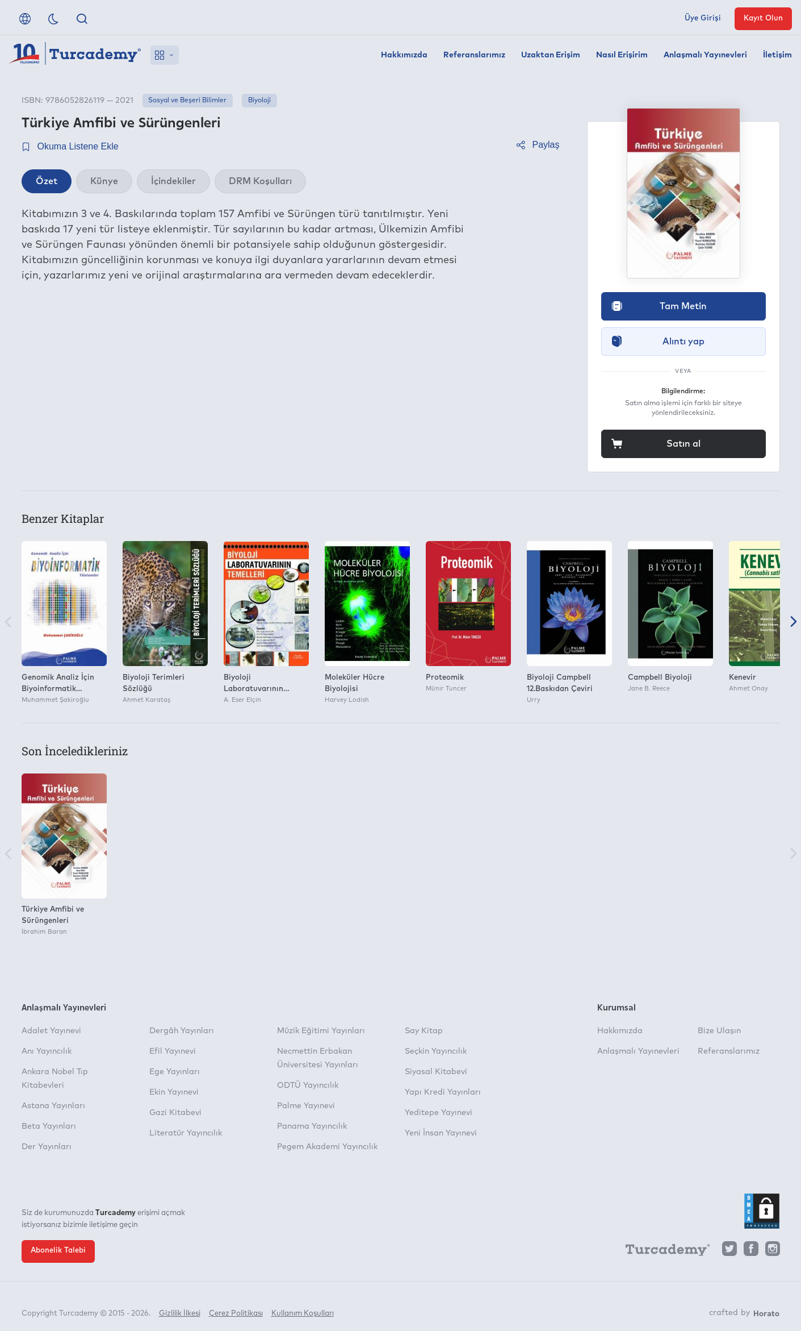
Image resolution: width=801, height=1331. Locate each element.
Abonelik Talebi (58, 1250)
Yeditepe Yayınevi (438, 1113)
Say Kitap (424, 1031)
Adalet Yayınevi (51, 1031)
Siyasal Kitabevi (436, 1072)
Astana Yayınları (53, 1106)
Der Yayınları (47, 1147)
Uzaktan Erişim (550, 55)
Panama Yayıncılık (312, 1126)
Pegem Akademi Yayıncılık (327, 1147)
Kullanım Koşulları (302, 1307)
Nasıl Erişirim (622, 55)
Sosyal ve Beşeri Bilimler (187, 100)
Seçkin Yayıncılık (436, 1051)
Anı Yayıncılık (47, 1051)
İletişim (777, 55)
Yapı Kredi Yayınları (443, 1092)
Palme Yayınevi (306, 1106)
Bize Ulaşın (719, 1031)
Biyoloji (259, 100)
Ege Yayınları (174, 1072)
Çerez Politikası (236, 1307)
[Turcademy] (662, 1251)
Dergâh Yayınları (181, 1031)
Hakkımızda (404, 55)
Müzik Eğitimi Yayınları (321, 1031)
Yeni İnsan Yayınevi (441, 1133)
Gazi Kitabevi (175, 1113)
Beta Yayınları (49, 1126)
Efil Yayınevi (172, 1051)
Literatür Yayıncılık (185, 1133)
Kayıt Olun (763, 18)
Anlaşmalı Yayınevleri (705, 55)
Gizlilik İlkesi (179, 1307)
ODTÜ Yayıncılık (307, 1085)
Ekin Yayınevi (174, 1092)
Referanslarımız (474, 55)
